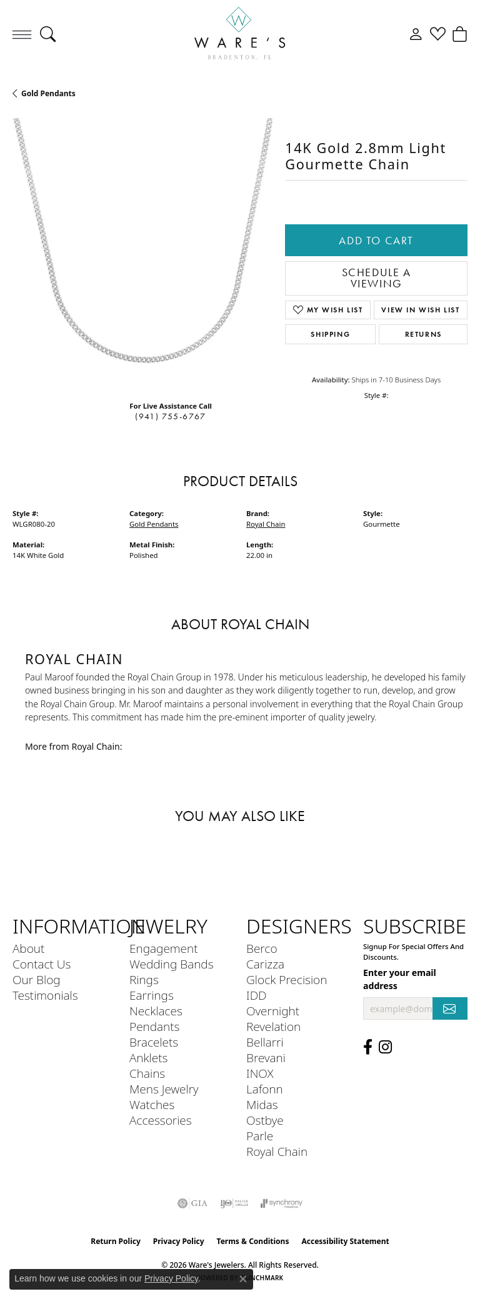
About (28, 948)
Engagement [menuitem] (163, 948)
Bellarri (265, 1041)
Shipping (330, 334)
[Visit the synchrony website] (281, 1203)
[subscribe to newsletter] (450, 1008)
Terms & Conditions (253, 1241)
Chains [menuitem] (147, 1073)
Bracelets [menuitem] (153, 1041)
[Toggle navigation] (22, 34)
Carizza (265, 963)
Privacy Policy (178, 1241)
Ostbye (265, 1120)
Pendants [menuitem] (154, 1026)
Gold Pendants (48, 93)
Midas (262, 1104)
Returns (423, 334)
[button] (48, 34)
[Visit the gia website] (193, 1203)
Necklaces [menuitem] (155, 1010)
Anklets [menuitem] (148, 1057)
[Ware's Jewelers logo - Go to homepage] (240, 34)
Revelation (273, 1026)
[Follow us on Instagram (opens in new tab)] (385, 1047)
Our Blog (36, 979)
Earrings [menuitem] (151, 995)
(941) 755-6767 (170, 416)
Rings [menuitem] (144, 979)
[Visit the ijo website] (234, 1203)
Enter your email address (399, 979)
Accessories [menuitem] (160, 1120)
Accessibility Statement (345, 1241)
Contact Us (41, 963)
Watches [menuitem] (151, 1104)
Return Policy (116, 1241)
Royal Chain (265, 524)
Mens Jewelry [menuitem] (164, 1088)
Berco (262, 948)
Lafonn (264, 1088)
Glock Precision (286, 979)
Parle (259, 1135)
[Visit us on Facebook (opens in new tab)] (367, 1047)
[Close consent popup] (243, 1279)
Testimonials (45, 995)
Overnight (272, 1010)
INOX (260, 1073)
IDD (256, 995)
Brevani (266, 1057)
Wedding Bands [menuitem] (171, 963)
